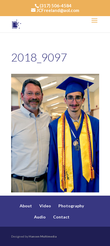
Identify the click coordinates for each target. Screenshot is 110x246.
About (26, 205)
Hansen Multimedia (43, 236)
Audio (40, 216)
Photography (71, 205)
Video (45, 205)
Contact (61, 216)
